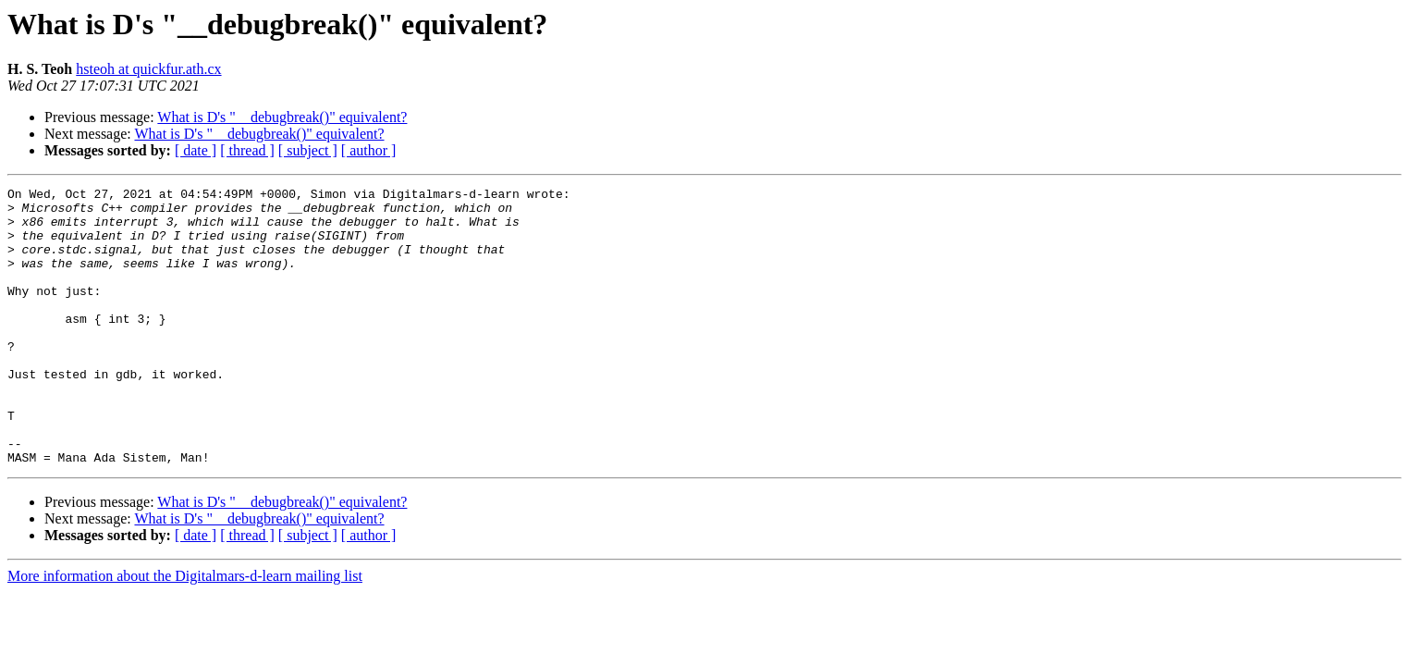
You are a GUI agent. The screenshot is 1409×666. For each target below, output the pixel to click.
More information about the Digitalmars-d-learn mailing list (184, 631)
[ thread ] (247, 150)
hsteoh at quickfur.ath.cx (148, 69)
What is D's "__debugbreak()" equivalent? (282, 117)
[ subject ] (307, 150)
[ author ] (369, 150)
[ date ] (195, 150)
